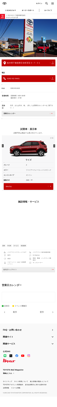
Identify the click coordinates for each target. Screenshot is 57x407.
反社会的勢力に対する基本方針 (36, 385)
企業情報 (6, 388)
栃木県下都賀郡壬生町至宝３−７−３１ (28, 63)
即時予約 (28, 186)
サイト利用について (21, 381)
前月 (15, 312)
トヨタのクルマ (10, 10)
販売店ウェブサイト (29, 269)
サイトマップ (7, 381)
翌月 (42, 312)
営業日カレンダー (28, 113)
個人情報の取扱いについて (39, 381)
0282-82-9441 (28, 78)
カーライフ (48, 10)
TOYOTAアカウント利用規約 (13, 385)
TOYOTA (4, 3)
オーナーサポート (28, 10)
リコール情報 (15, 388)
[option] (28, 38)
